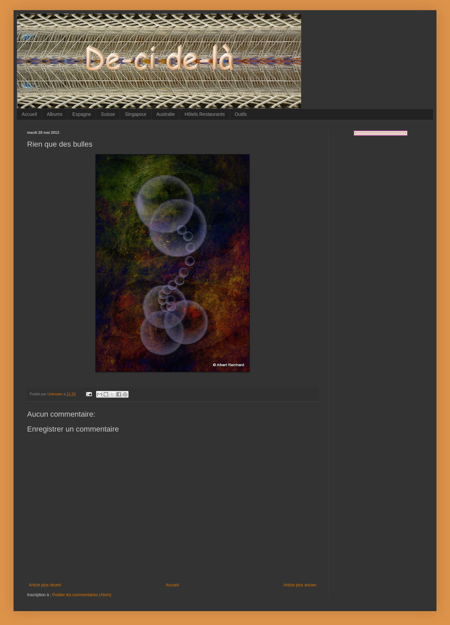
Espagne (81, 114)
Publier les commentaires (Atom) (81, 594)
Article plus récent (45, 585)
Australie (165, 114)
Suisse (108, 114)
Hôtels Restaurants (204, 114)
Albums (55, 114)
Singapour (136, 114)
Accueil (29, 114)
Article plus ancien (300, 585)
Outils (241, 114)
